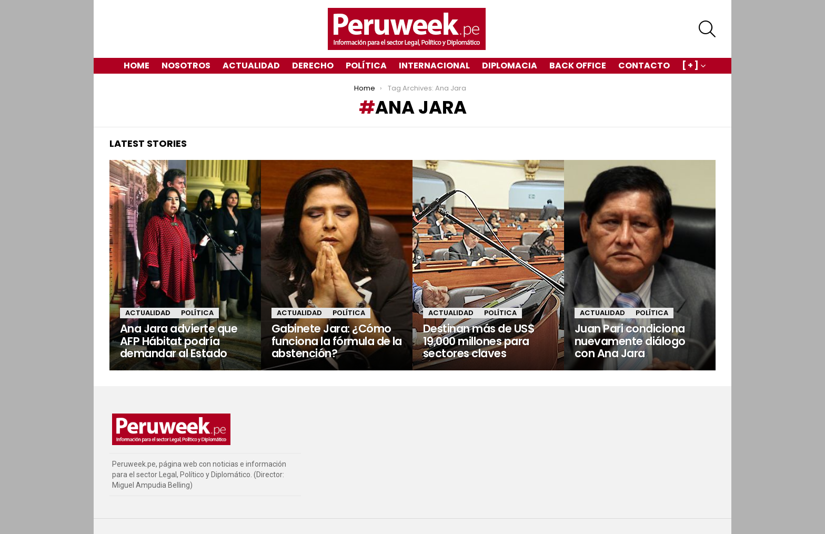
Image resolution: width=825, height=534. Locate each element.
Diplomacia (509, 65)
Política (366, 65)
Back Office (577, 65)
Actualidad (251, 65)
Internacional (434, 65)
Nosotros (186, 65)
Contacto (644, 65)
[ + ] (690, 66)
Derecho (313, 65)
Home (136, 65)
